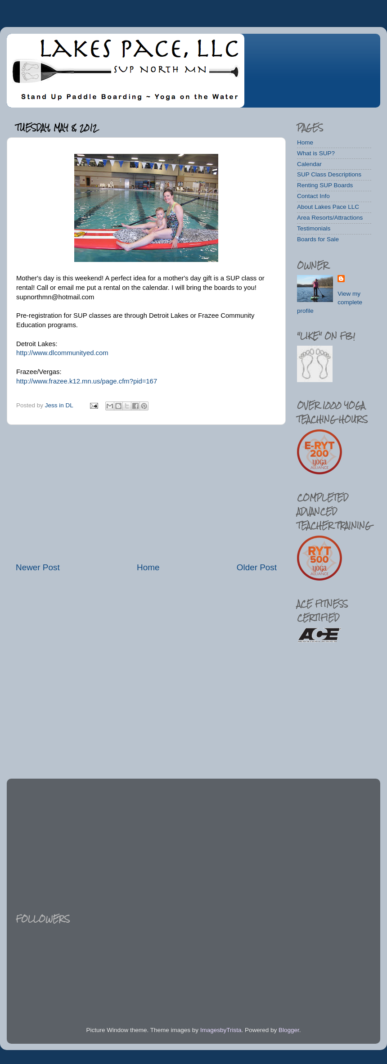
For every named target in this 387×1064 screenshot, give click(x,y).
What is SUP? (316, 153)
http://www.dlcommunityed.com (62, 352)
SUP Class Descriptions (329, 174)
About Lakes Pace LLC (328, 206)
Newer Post (38, 567)
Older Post (257, 567)
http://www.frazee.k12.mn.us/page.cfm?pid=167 (86, 381)
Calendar (309, 164)
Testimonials (313, 228)
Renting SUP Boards (325, 185)
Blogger (289, 1030)
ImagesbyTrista (221, 1030)
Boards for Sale (318, 239)
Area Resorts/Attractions (330, 217)
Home (148, 567)
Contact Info (313, 196)
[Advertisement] (146, 493)
